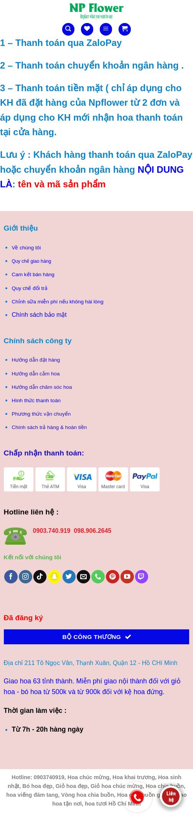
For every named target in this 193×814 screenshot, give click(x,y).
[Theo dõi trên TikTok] (40, 576)
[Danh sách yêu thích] (87, 29)
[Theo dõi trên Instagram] (25, 576)
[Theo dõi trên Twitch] (141, 576)
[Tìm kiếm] (68, 29)
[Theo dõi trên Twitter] (69, 576)
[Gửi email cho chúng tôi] (83, 576)
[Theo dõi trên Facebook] (11, 576)
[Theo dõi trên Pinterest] (112, 576)
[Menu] (106, 29)
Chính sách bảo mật (39, 314)
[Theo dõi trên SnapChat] (54, 576)
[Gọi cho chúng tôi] (98, 576)
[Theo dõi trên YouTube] (127, 576)
